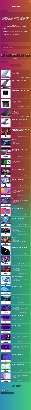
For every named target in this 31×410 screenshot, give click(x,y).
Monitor (28, 136)
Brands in (10, 393)
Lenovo (23, 19)
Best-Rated (18, 65)
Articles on (3, 393)
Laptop (28, 77)
